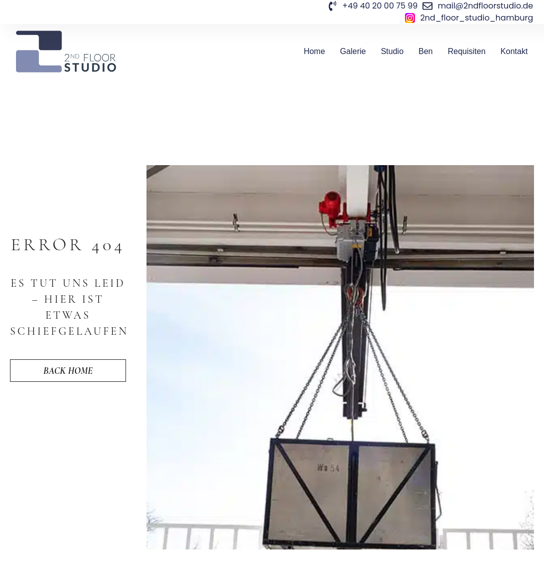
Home (314, 51)
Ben (425, 51)
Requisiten (467, 51)
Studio (392, 51)
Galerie (353, 51)
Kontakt (514, 51)
